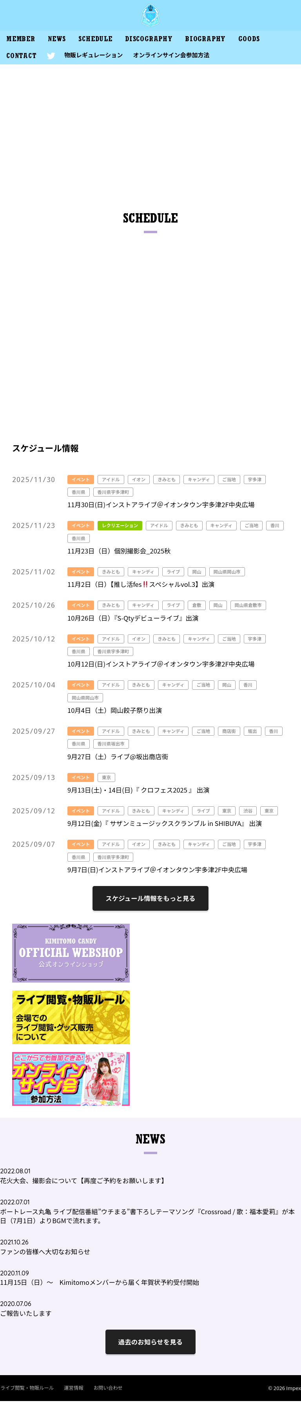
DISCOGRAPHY (155, 41)
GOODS (259, 41)
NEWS (60, 41)
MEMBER (21, 41)
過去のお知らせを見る (150, 1343)
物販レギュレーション (96, 57)
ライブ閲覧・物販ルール (26, 1389)
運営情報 (71, 1389)
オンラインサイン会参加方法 (174, 57)
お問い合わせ (104, 1389)
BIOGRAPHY (214, 41)
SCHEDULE (100, 41)
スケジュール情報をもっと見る (150, 900)
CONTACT (22, 58)
